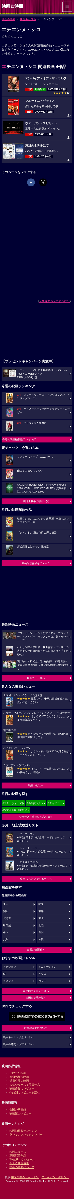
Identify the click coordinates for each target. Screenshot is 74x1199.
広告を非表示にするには (54, 301)
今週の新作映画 (19, 1077)
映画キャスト (28, 19)
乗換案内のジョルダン (25, 1177)
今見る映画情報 (19, 1163)
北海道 (7, 918)
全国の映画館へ (36, 949)
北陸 (41, 925)
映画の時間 (8, 19)
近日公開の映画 (19, 1080)
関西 (5, 911)
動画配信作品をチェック (36, 563)
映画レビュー (36, 785)
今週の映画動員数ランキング (19, 439)
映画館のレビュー (20, 1113)
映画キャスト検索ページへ (18, 1037)
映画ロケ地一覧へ (36, 997)
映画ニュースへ (36, 678)
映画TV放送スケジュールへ (36, 878)
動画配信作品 (17, 1155)
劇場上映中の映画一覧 (36, 501)
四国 (41, 932)
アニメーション (47, 966)
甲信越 (7, 925)
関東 (41, 904)
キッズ (42, 974)
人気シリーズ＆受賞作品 (24, 1084)
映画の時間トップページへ (18, 1044)
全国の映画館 (17, 1109)
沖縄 (41, 939)
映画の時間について (35, 1027)
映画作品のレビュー (21, 1088)
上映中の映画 (17, 1073)
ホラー (42, 981)
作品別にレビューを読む (24, 1092)
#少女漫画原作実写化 (14, 810)
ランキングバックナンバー (26, 1134)
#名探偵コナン (34, 803)
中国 (5, 932)
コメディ (8, 981)
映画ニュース (17, 1151)
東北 (41, 918)
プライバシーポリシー (55, 1177)
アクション (9, 966)
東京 (5, 904)
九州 (5, 939)
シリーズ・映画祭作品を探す (35, 816)
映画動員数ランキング (23, 1130)
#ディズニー (55, 803)
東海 (41, 911)
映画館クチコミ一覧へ (36, 990)
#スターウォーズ (12, 803)
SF (4, 974)
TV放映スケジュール (22, 1159)
